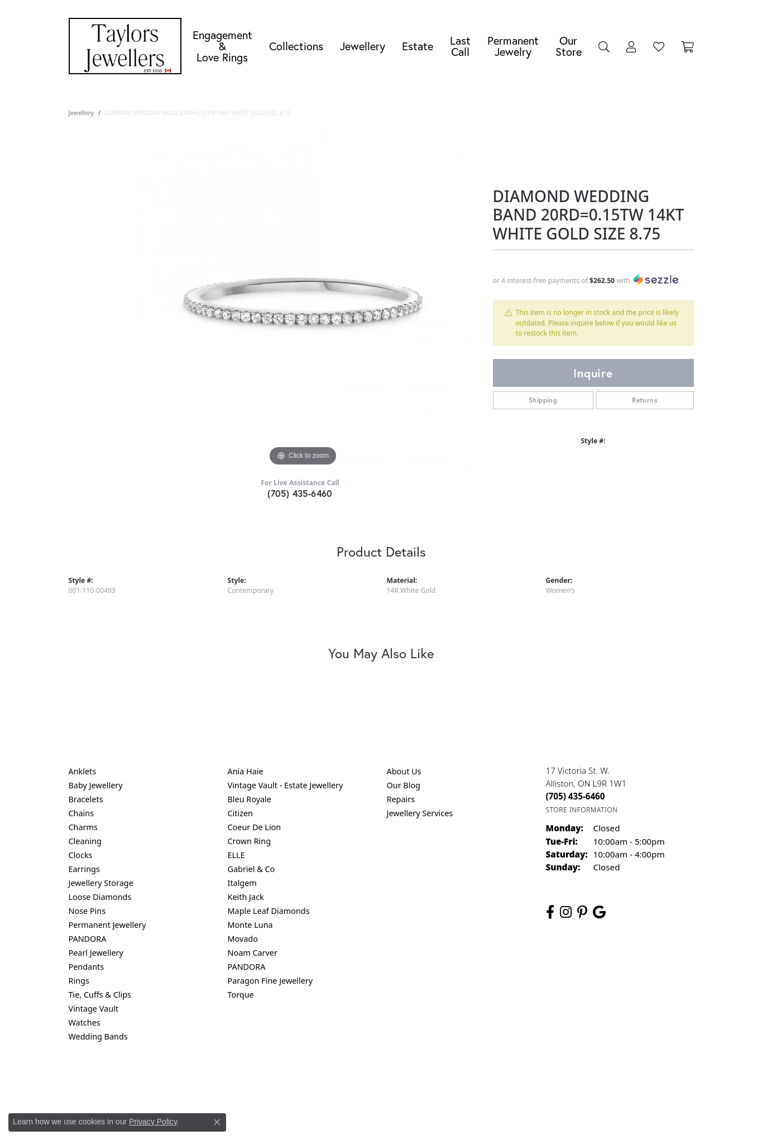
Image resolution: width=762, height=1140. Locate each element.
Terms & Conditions (392, 1081)
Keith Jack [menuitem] (246, 897)
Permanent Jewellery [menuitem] (107, 924)
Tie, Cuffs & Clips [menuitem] (100, 994)
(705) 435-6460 (300, 493)
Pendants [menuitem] (86, 966)
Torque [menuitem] (241, 994)
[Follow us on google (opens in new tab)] (599, 912)
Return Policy (270, 1081)
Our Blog (403, 785)
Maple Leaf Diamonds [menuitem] (269, 911)
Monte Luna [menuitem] (250, 924)
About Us (404, 771)
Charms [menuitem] (83, 827)
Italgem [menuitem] (242, 883)
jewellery (81, 113)
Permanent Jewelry (513, 46)
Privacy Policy (326, 1081)
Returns (645, 400)
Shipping (543, 400)
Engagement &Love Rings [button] (222, 46)
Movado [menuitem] (243, 938)
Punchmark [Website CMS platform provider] (401, 1118)
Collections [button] (296, 46)
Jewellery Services (420, 813)
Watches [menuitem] (84, 1022)
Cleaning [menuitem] (85, 841)
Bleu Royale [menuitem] (249, 799)
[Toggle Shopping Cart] (687, 46)
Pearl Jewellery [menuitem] (96, 952)
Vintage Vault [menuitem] (93, 1008)
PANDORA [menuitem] (88, 938)
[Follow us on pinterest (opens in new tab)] (582, 912)
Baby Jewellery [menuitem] (96, 785)
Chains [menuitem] (81, 813)
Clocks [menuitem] (81, 855)
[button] (604, 46)
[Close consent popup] (217, 1122)
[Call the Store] (575, 796)
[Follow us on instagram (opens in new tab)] (566, 912)
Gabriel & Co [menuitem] (251, 869)
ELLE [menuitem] (236, 855)
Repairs (401, 799)
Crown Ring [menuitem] (249, 841)
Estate (417, 46)
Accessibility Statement (475, 1081)
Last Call (460, 46)
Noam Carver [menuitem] (252, 952)
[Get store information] (582, 810)
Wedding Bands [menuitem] (98, 1036)
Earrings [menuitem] (84, 869)
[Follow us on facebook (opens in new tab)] (550, 912)
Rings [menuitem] (79, 980)
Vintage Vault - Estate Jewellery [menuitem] (285, 785)
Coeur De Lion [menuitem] (254, 827)
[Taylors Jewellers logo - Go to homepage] (128, 46)
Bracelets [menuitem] (86, 799)
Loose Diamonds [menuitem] (100, 897)
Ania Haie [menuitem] (245, 771)
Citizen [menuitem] (240, 813)
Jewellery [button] (362, 46)
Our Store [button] (568, 46)
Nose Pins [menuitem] (87, 911)
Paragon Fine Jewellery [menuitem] (270, 980)
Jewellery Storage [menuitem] (101, 883)
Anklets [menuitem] (83, 771)
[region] (303, 301)
